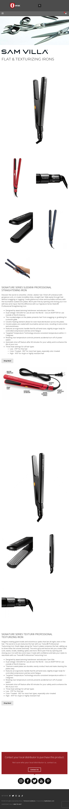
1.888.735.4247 (17, 804)
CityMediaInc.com (49, 801)
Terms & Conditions (29, 801)
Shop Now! (7, 361)
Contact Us (34, 770)
